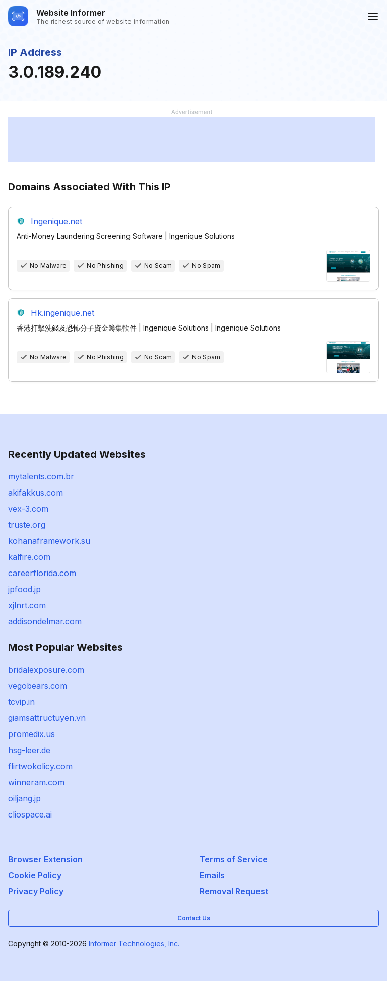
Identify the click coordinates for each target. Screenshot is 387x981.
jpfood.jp (24, 589)
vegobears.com (37, 686)
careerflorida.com (42, 573)
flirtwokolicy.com (40, 766)
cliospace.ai (30, 814)
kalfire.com (29, 557)
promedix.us (31, 734)
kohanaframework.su (49, 541)
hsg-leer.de (29, 750)
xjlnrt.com (27, 605)
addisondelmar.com (45, 621)
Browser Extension (45, 859)
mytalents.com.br (41, 476)
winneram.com (36, 782)
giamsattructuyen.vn (47, 718)
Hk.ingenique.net (62, 313)
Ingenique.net (56, 221)
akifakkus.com (35, 492)
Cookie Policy (34, 875)
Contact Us (193, 918)
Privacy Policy (35, 891)
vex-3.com (28, 509)
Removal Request (234, 891)
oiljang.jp (24, 798)
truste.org (26, 525)
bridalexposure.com (46, 670)
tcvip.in (21, 702)
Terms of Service (234, 859)
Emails (212, 875)
